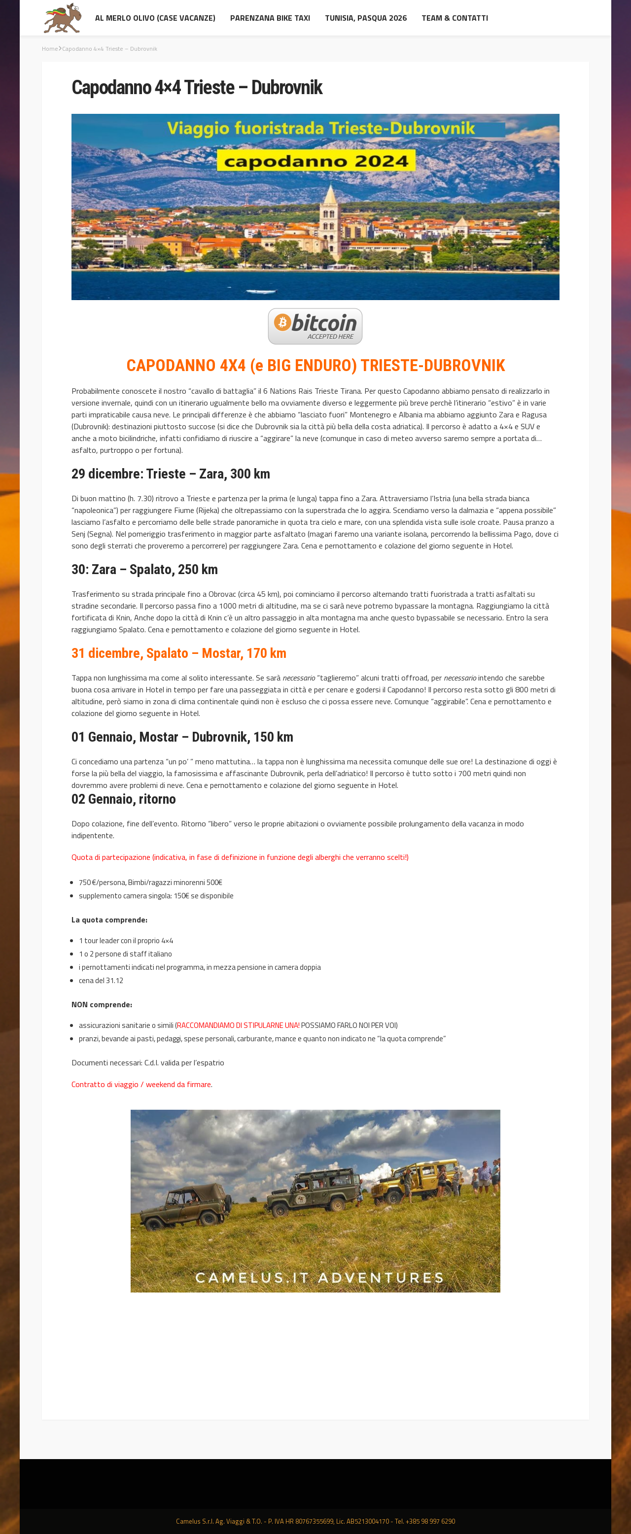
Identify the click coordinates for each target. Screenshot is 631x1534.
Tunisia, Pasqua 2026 (366, 18)
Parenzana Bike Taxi (270, 18)
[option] (315, 1204)
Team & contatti (454, 18)
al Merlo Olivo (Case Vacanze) (155, 18)
